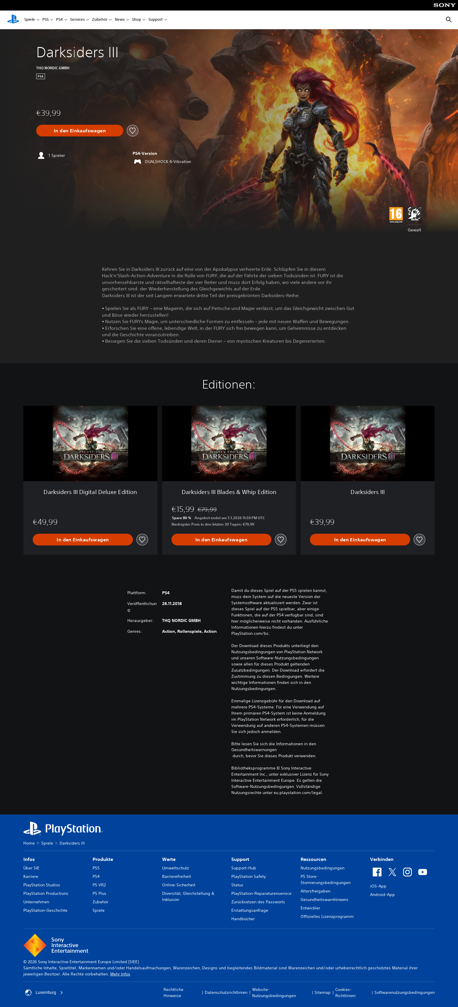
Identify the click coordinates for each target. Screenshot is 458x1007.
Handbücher (243, 918)
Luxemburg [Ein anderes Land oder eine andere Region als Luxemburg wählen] (44, 993)
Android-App (382, 894)
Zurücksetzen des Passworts (258, 901)
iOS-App (378, 886)
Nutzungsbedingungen (322, 868)
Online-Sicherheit (178, 885)
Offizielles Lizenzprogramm (327, 916)
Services (77, 20)
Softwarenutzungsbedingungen (404, 992)
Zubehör (99, 20)
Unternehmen (36, 901)
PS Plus (99, 893)
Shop (136, 20)
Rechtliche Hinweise (173, 992)
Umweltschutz (175, 868)
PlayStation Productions (45, 893)
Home (29, 843)
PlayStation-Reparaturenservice (261, 893)
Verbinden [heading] (381, 859)
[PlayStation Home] (13, 20)
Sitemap (323, 992)
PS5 (45, 20)
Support (155, 20)
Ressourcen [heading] (313, 859)
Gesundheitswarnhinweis (324, 899)
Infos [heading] (29, 859)
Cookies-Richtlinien (345, 992)
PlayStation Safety (248, 876)
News (120, 20)
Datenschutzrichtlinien (226, 992)
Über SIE (31, 868)
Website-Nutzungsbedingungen (274, 992)
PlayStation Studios (41, 885)
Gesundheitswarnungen (254, 749)
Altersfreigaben (315, 891)
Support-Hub (243, 868)
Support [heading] (240, 859)
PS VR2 (99, 885)
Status (237, 885)
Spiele (29, 20)
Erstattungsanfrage (249, 910)
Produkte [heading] (103, 859)
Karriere (30, 876)
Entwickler (310, 908)
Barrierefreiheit (176, 876)
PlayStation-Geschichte (45, 910)
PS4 (59, 20)
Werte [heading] (169, 859)
